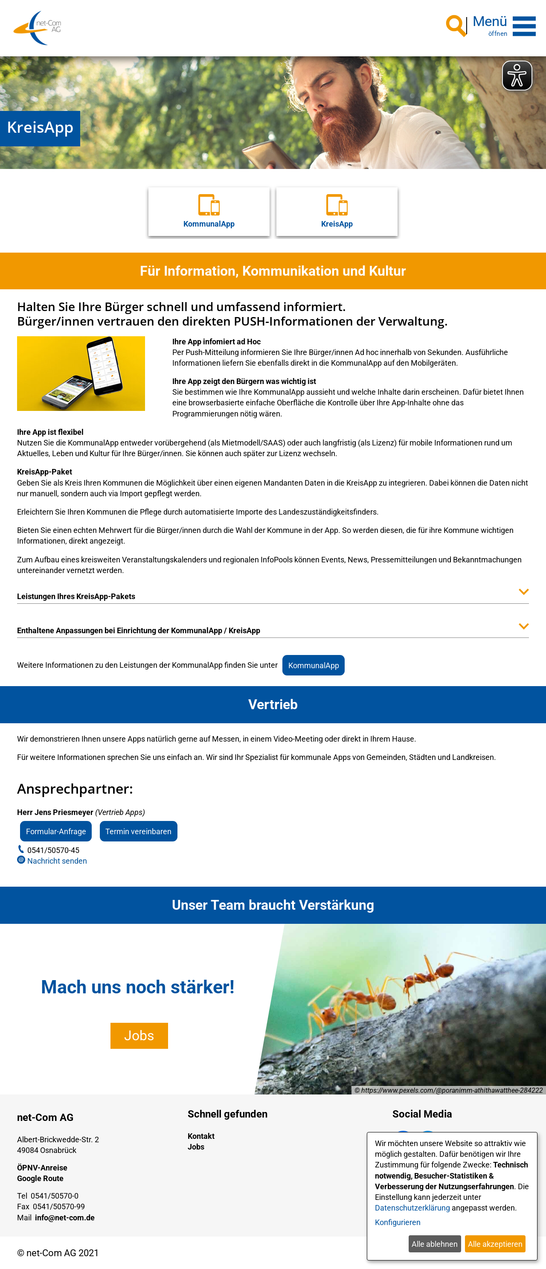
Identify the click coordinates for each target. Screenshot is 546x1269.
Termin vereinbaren (138, 830)
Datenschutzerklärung (412, 1207)
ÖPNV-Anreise (42, 1166)
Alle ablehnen (435, 1244)
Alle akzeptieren (495, 1244)
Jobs (139, 1034)
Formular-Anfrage (56, 830)
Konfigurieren (398, 1222)
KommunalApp (313, 663)
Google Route (40, 1177)
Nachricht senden (57, 859)
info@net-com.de (65, 1216)
